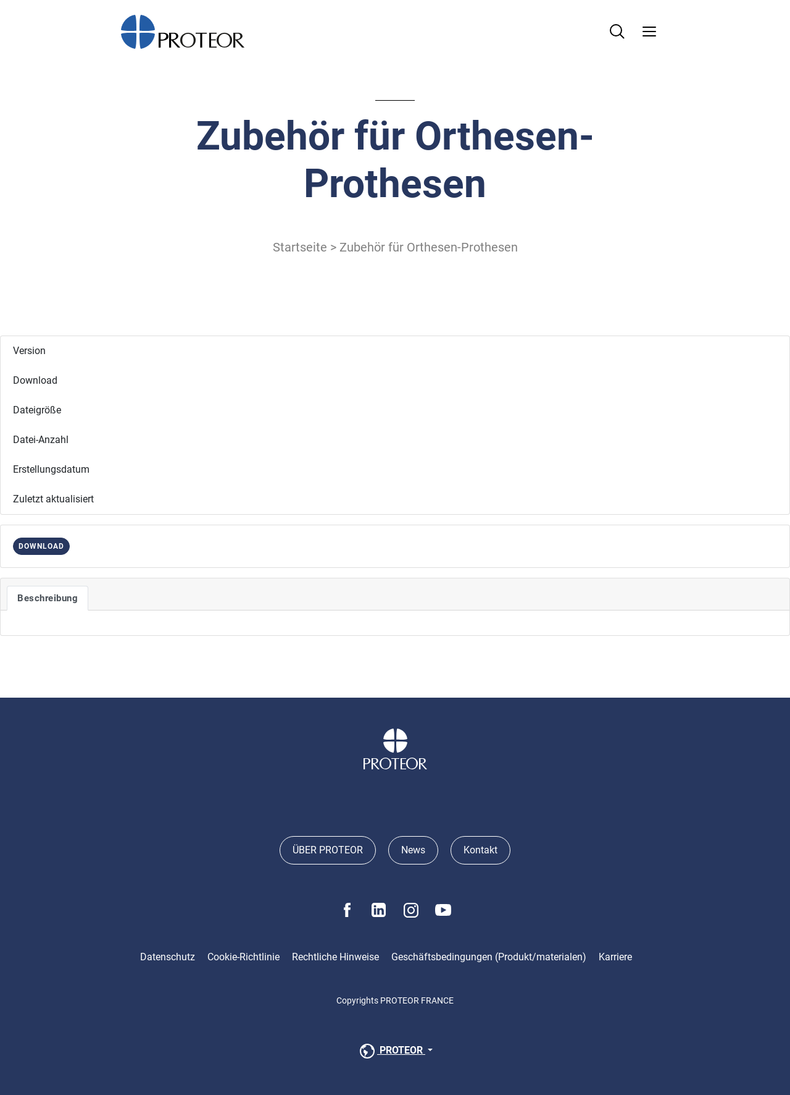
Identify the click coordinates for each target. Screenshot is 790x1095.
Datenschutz (167, 957)
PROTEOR (391, 1051)
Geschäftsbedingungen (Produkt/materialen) (488, 957)
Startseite (300, 247)
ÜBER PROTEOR (328, 850)
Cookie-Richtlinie (243, 957)
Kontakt (480, 850)
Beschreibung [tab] (47, 598)
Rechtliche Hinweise (335, 957)
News (413, 850)
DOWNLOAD (41, 546)
